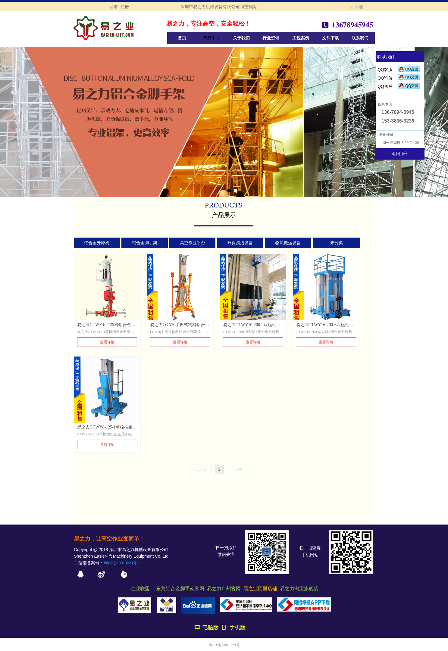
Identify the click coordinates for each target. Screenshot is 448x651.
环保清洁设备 (240, 243)
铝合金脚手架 (144, 243)
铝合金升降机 (96, 243)
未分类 (336, 243)
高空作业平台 (192, 243)
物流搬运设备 (288, 243)
